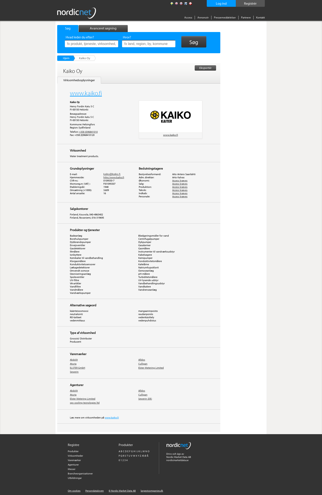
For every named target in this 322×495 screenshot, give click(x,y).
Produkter (73, 451)
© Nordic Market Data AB (122, 490)
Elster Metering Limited (151, 367)
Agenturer (73, 464)
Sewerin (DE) (145, 398)
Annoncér (203, 17)
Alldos (141, 359)
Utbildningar (75, 478)
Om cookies (74, 490)
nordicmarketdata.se (177, 460)
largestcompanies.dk (152, 490)
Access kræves (179, 180)
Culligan (142, 363)
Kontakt (260, 17)
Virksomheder (75, 455)
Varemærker (74, 460)
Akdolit (74, 359)
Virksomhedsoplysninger (79, 80)
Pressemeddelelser (225, 17)
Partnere (246, 17)
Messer (71, 469)
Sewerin (74, 371)
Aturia (73, 363)
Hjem (66, 58)
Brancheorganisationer (80, 473)
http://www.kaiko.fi (113, 177)
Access (188, 17)
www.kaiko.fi (170, 135)
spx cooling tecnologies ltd (85, 402)
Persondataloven (94, 490)
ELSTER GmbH (77, 367)
